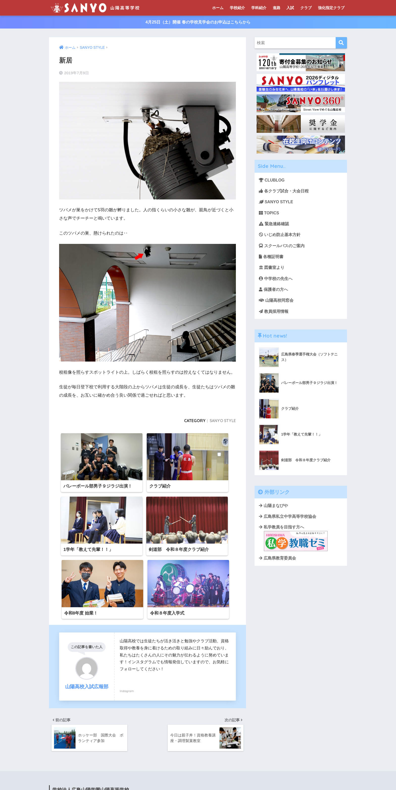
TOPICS (269, 214)
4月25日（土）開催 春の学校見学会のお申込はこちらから (198, 22)
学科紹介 (258, 8)
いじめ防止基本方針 (281, 237)
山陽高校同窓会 (277, 304)
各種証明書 (272, 259)
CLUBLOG (272, 180)
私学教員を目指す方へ (293, 544)
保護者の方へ (274, 293)
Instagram (127, 618)
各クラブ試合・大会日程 (285, 191)
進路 (276, 8)
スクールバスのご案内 (283, 248)
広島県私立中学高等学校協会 (287, 522)
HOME (198, 770)
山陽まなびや (273, 511)
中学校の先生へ (276, 282)
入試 (290, 8)
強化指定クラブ (331, 8)
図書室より (272, 270)
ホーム (218, 8)
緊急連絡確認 (275, 225)
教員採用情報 (274, 316)
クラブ (306, 8)
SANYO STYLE (222, 421)
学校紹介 (237, 8)
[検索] (341, 43)
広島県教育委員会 (277, 564)
